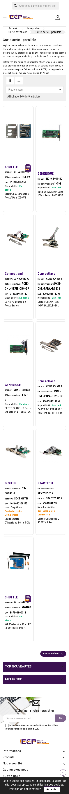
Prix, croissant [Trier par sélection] (35, 89)
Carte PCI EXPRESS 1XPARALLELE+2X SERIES (48, 303)
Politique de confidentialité (25, 789)
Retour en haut (53, 654)
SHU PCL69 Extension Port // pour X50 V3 (17, 195)
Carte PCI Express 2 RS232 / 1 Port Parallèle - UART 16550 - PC (51, 520)
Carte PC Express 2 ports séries (15, 303)
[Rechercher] (35, 6)
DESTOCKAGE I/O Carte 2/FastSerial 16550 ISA (18, 410)
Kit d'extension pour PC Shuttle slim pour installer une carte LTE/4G (18, 626)
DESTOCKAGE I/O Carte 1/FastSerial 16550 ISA (50, 193)
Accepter (52, 789)
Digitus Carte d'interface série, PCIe (17, 520)
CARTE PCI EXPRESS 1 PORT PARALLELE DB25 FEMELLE (51, 411)
